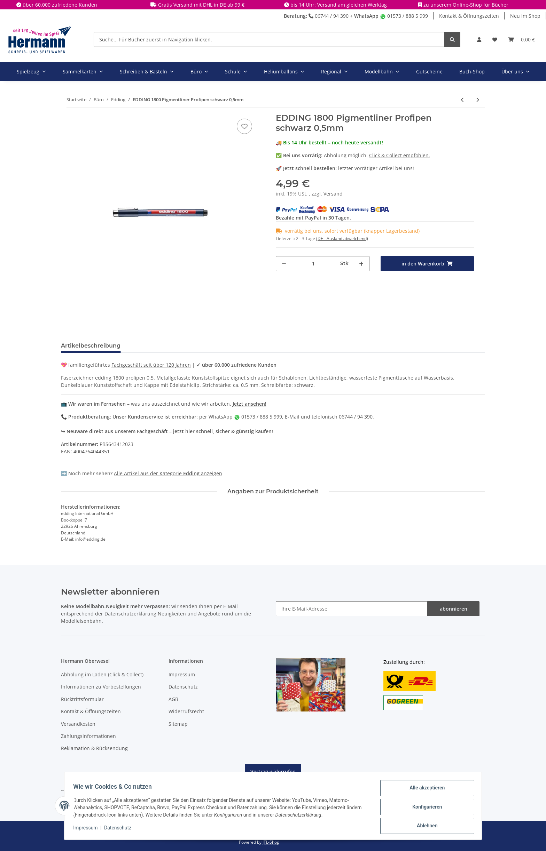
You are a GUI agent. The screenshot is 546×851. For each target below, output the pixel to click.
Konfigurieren (424, 808)
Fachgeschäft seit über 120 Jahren (151, 364)
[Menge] (313, 263)
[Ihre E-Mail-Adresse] (352, 608)
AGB (173, 699)
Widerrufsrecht (186, 711)
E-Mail (292, 416)
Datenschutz (183, 686)
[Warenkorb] (521, 39)
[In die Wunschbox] (244, 126)
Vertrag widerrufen (273, 771)
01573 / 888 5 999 (404, 16)
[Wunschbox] (495, 39)
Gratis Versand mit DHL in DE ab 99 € (201, 4)
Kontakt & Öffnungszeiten (469, 16)
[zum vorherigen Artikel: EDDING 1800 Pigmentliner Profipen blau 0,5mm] (462, 99)
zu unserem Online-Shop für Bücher (465, 4)
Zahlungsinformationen (88, 736)
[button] (479, 39)
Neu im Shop (525, 16)
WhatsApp (366, 16)
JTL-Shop (271, 842)
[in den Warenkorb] (427, 263)
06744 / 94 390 (329, 16)
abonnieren (453, 608)
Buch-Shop (472, 71)
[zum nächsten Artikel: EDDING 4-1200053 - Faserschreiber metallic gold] (477, 99)
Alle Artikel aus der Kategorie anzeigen (168, 473)
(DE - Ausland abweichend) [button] (342, 238)
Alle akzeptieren (424, 790)
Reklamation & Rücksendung (94, 748)
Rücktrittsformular (82, 699)
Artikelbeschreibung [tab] (90, 345)
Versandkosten (78, 724)
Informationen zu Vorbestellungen (101, 686)
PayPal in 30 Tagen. (328, 217)
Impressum (182, 674)
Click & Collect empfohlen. (399, 155)
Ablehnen (424, 826)
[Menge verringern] (284, 263)
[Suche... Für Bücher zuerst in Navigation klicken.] (269, 39)
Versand (333, 193)
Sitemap (178, 724)
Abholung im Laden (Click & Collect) (102, 674)
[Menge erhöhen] (361, 263)
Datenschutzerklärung (130, 613)
